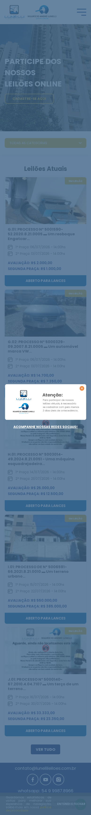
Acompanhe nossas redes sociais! (45, 426)
